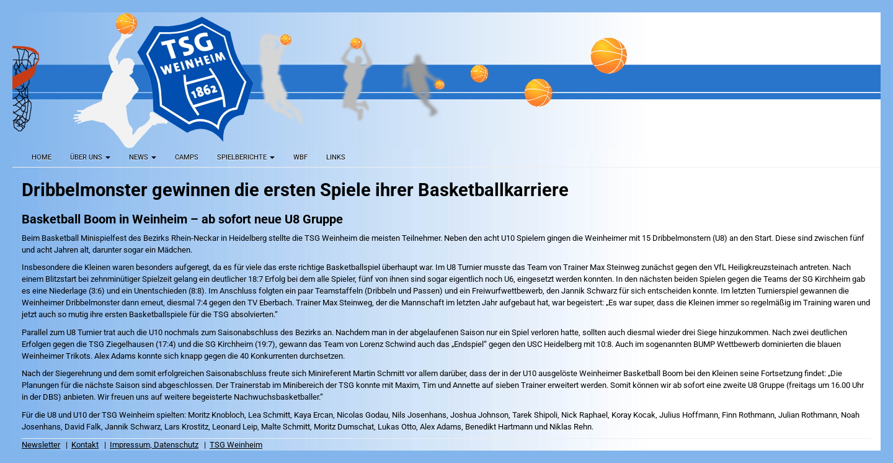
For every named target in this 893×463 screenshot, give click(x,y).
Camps (186, 157)
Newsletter (41, 444)
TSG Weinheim (236, 444)
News (142, 157)
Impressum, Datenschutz (154, 444)
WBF (300, 157)
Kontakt (85, 444)
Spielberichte (246, 157)
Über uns (90, 157)
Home (41, 157)
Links (335, 157)
